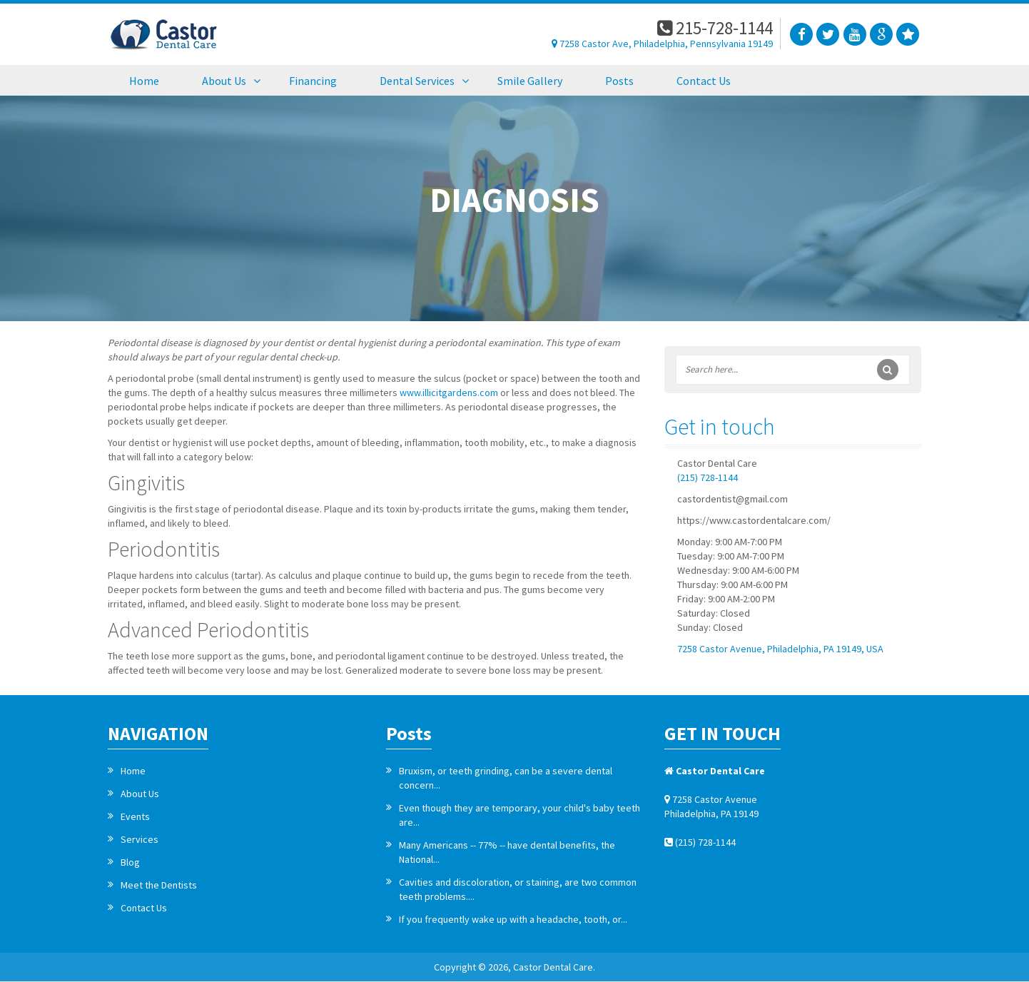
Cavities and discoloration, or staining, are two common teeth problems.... (518, 889)
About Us (140, 793)
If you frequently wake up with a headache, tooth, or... (513, 919)
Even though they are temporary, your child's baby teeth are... (519, 815)
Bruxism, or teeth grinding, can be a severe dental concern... (505, 777)
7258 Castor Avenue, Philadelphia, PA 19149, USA (780, 648)
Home (133, 770)
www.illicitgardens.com (449, 392)
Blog (130, 862)
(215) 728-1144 (707, 477)
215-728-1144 (715, 28)
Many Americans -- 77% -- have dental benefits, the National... (507, 852)
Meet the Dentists (159, 885)
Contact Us (144, 907)
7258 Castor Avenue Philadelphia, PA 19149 (711, 806)
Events (135, 816)
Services (139, 839)
